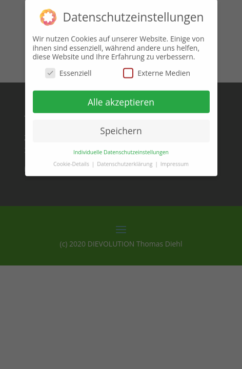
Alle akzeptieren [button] (121, 97)
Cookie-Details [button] (72, 159)
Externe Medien (156, 68)
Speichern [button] (121, 126)
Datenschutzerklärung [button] (125, 159)
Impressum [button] (174, 159)
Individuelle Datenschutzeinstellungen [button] (121, 147)
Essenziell (68, 68)
